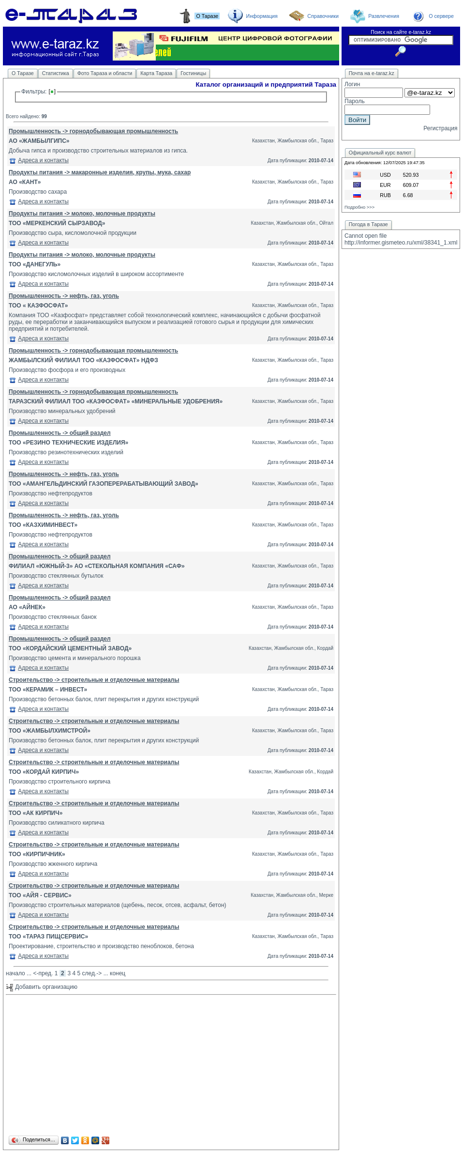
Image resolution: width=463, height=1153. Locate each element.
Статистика (55, 73)
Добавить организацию (41, 987)
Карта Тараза (156, 73)
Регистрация (440, 128)
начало (15, 973)
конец (117, 973)
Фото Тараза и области (105, 73)
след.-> (92, 973)
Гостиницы (193, 73)
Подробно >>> (359, 207)
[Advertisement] (171, 1066)
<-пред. (43, 973)
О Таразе (23, 73)
